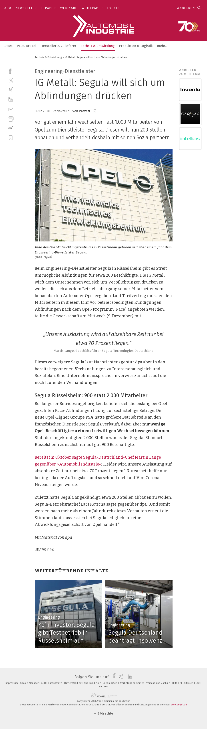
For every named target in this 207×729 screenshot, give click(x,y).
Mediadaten (110, 683)
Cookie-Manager (29, 683)
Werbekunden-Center (132, 683)
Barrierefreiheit (73, 683)
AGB (43, 683)
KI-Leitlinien (187, 683)
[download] (11, 128)
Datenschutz (55, 683)
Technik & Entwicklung (98, 46)
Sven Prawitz (80, 111)
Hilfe (175, 683)
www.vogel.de (179, 704)
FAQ (198, 683)
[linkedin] (11, 99)
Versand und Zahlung (158, 683)
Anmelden (186, 8)
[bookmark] (94, 111)
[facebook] (11, 70)
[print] (11, 118)
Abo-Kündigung (93, 683)
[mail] (11, 109)
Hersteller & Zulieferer (58, 46)
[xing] (11, 90)
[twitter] (11, 80)
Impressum (12, 683)
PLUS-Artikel (26, 46)
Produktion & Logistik (136, 46)
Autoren (103, 686)
